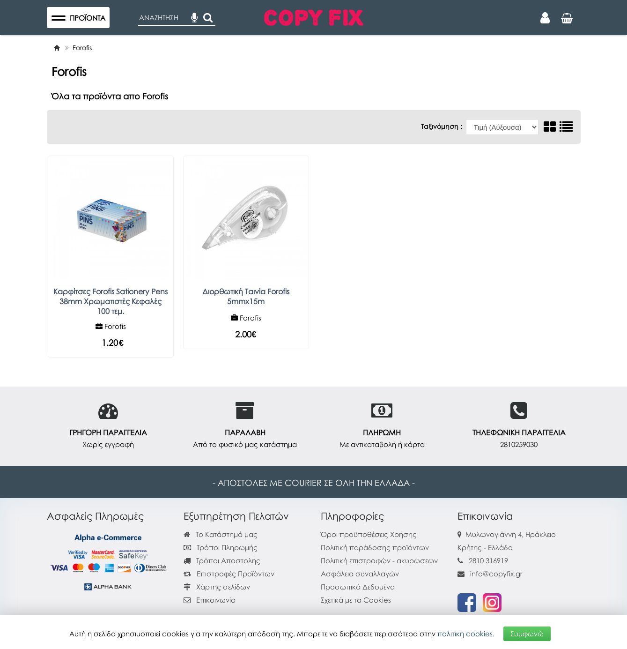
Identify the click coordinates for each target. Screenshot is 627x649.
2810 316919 (488, 560)
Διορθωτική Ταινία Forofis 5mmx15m (245, 296)
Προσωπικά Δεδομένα (358, 586)
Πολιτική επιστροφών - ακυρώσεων (379, 560)
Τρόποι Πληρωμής (221, 547)
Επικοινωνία (216, 600)
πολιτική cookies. (465, 633)
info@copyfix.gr (490, 573)
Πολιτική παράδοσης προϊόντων (375, 547)
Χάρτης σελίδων (217, 586)
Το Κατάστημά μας (221, 534)
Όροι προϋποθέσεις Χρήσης (369, 534)
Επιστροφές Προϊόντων (229, 573)
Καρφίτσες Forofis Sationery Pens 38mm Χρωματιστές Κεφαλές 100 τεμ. (110, 301)
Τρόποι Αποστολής (222, 560)
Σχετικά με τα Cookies (356, 600)
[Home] (56, 48)
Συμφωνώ (527, 633)
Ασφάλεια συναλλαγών (360, 573)
